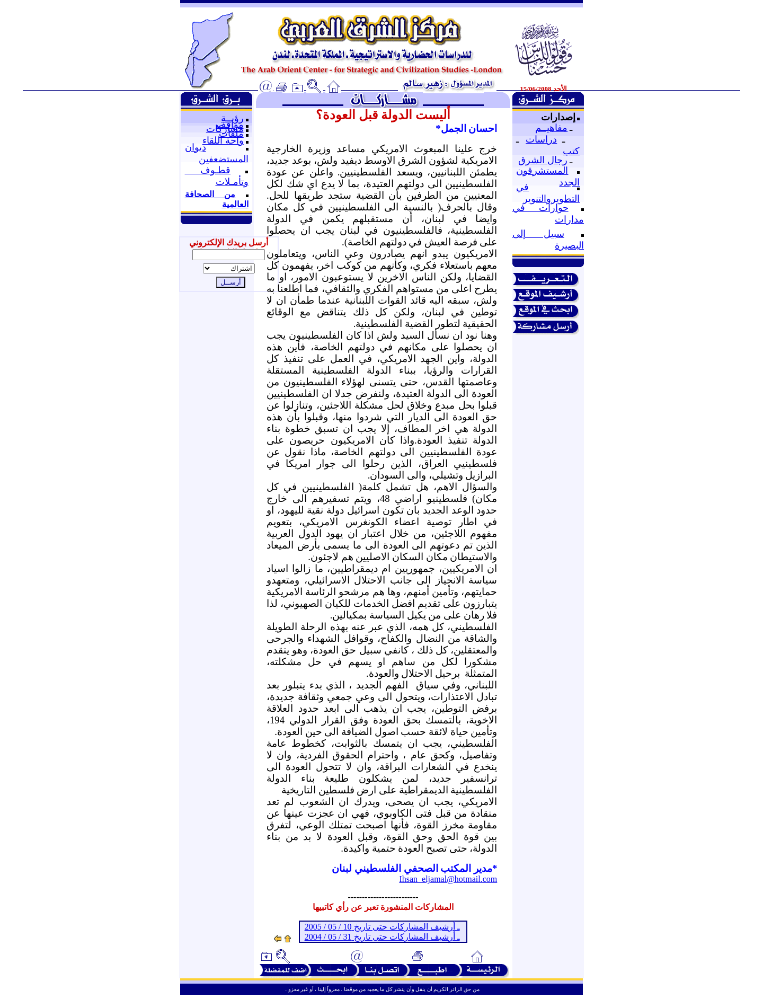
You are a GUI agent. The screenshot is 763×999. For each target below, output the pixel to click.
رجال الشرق (542, 160)
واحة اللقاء (223, 140)
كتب (571, 151)
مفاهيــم (551, 127)
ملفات (231, 133)
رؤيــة (232, 118)
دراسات (541, 139)
